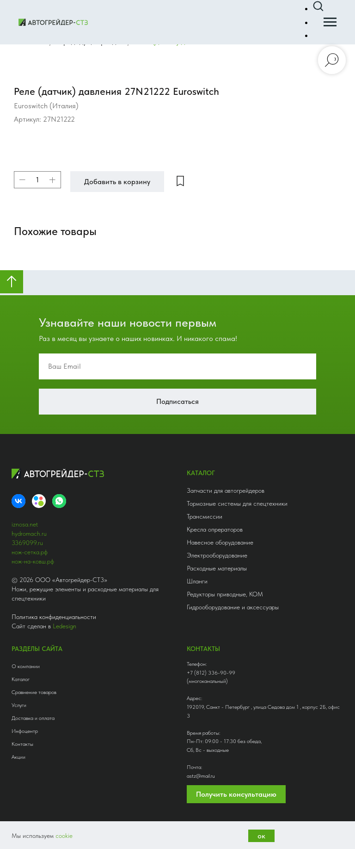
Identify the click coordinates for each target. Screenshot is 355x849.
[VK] (18, 501)
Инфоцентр (25, 731)
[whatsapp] (59, 501)
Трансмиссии (204, 516)
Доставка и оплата (33, 718)
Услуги (19, 705)
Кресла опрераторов (215, 529)
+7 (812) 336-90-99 (211, 672)
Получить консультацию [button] (236, 794)
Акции (18, 757)
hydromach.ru (29, 533)
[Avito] (39, 501)
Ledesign (64, 626)
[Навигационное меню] (330, 22)
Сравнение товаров (34, 692)
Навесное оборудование (220, 542)
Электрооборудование (217, 555)
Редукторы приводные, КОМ (225, 594)
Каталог (21, 679)
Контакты (22, 744)
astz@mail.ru (201, 776)
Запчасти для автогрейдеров (225, 490)
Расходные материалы (217, 568)
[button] (318, 6)
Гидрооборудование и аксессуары (233, 607)
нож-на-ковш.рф (33, 561)
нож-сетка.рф (30, 552)
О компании (26, 666)
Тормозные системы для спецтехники (237, 503)
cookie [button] (64, 835)
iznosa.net (25, 524)
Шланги (197, 581)
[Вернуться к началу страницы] (11, 281)
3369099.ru (27, 542)
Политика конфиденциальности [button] (54, 616)
